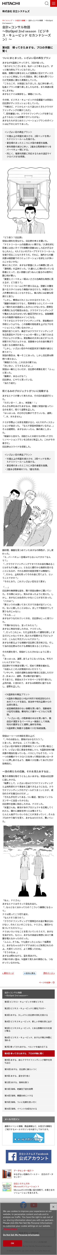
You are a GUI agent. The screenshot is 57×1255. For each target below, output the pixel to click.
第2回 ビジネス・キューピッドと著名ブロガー (25, 1008)
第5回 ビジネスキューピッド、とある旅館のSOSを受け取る (28, 1029)
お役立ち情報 (20, 20)
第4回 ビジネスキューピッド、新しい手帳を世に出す (28, 1021)
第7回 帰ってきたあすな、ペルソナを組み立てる (26, 1047)
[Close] (53, 1206)
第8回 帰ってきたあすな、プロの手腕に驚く (24, 1053)
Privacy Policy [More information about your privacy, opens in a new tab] (10, 1229)
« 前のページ (8, 973)
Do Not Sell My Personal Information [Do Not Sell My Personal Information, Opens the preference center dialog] (21, 1235)
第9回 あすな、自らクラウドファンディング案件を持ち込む (28, 1061)
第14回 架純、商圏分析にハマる (19, 1095)
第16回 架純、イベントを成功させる (21, 1109)
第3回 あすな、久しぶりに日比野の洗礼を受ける (26, 1015)
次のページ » (49, 973)
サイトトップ (7, 20)
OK (12, 1243)
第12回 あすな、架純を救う (17, 1082)
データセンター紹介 (22, 1170)
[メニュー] (53, 3)
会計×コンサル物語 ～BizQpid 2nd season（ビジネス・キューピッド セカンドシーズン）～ (26, 33)
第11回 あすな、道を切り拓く (17, 1076)
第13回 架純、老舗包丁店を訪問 (19, 1089)
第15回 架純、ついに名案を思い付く (21, 1102)
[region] (28, 1229)
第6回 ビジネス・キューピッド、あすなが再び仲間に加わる (28, 1039)
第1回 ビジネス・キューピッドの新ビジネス (24, 1002)
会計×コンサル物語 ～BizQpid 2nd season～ (16, 994)
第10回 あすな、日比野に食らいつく (21, 1069)
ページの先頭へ (45, 982)
